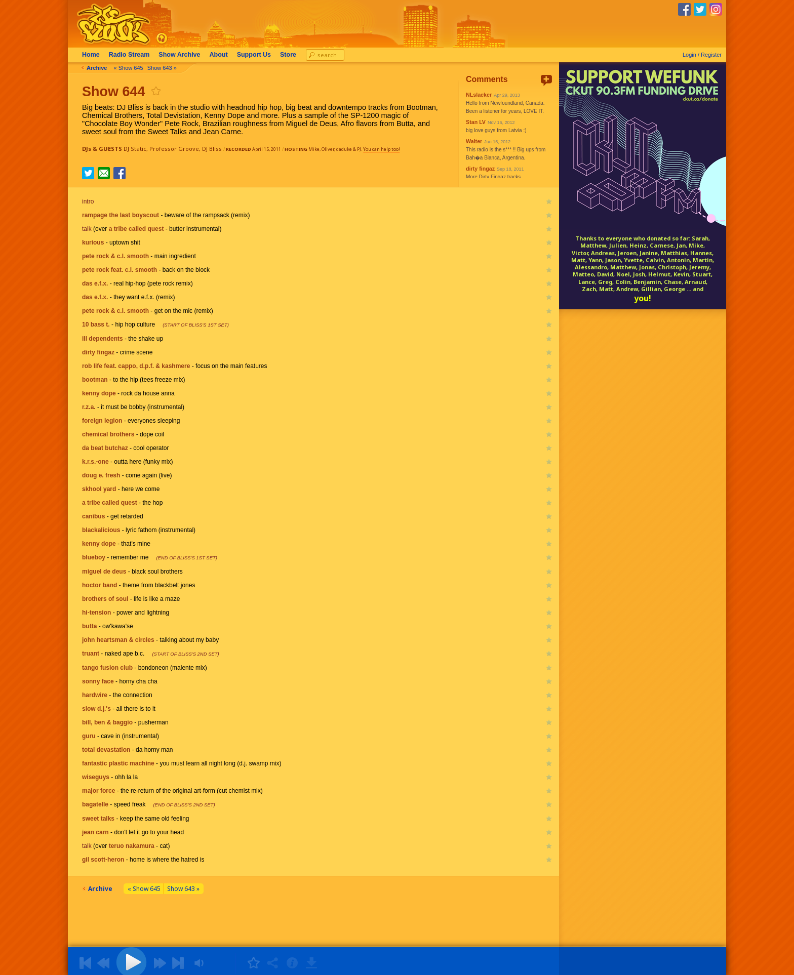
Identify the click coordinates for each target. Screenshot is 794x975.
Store (288, 54)
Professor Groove (174, 148)
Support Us (254, 54)
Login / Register (702, 55)
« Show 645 (128, 68)
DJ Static (135, 148)
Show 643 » (162, 68)
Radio (129, 54)
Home (91, 54)
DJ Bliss (212, 148)
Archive (179, 54)
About (219, 54)
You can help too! (381, 149)
